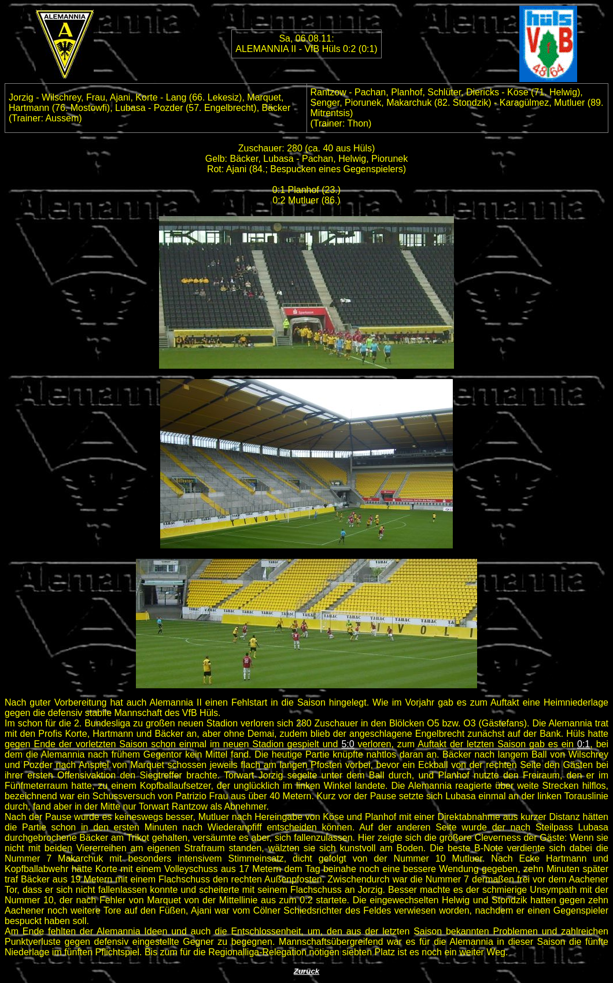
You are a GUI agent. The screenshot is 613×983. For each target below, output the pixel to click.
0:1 (583, 744)
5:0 (347, 744)
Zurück (306, 971)
